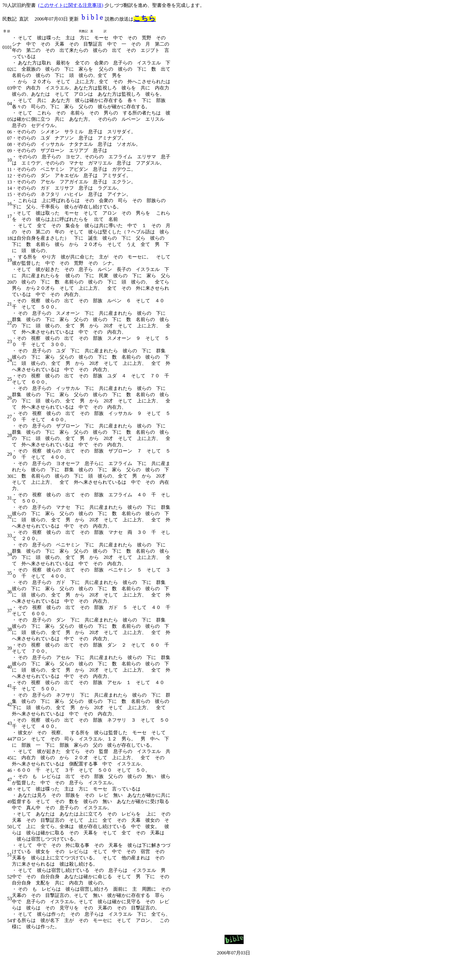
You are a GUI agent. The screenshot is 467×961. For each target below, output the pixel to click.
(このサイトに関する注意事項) (70, 5)
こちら (144, 18)
